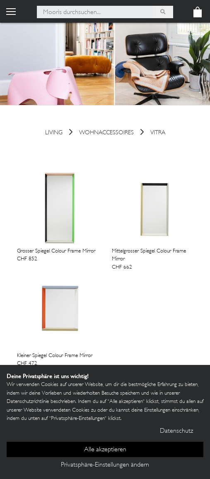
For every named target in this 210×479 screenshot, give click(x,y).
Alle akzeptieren (105, 450)
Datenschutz (176, 431)
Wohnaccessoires (106, 133)
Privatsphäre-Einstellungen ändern (105, 465)
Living (54, 133)
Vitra (157, 133)
